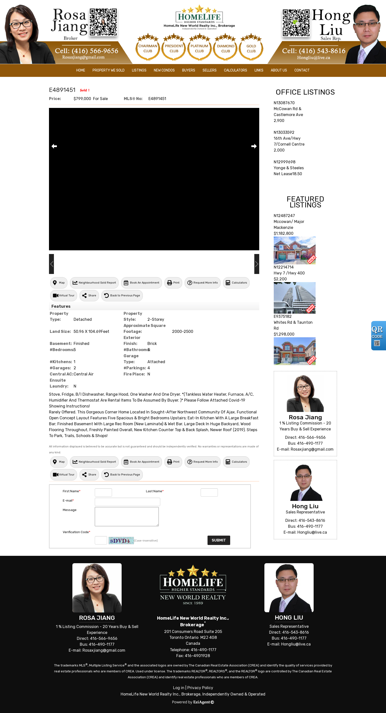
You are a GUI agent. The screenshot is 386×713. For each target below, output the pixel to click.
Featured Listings (305, 202)
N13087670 (284, 103)
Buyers (188, 70)
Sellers (210, 70)
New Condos (164, 70)
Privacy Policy (200, 687)
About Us (279, 70)
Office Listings (305, 92)
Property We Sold (109, 70)
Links (259, 70)
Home (80, 70)
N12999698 (284, 162)
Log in (178, 687)
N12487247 (284, 215)
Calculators (235, 70)
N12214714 (284, 267)
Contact (302, 70)
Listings (139, 70)
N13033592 (284, 132)
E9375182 (283, 316)
